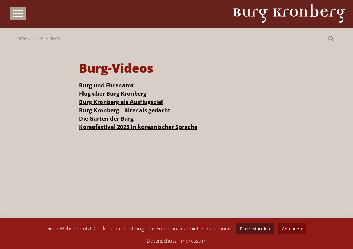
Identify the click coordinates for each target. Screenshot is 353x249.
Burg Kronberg (289, 13)
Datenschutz (162, 240)
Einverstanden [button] (255, 228)
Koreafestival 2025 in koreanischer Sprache (138, 127)
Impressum (192, 240)
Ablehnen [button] (292, 228)
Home (20, 38)
